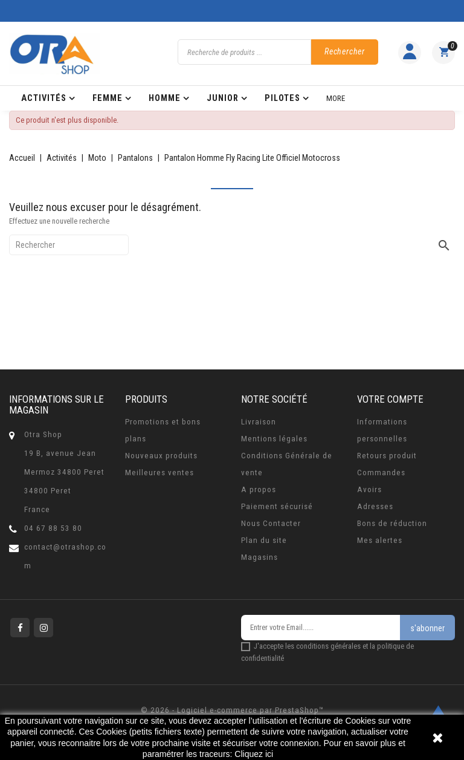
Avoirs (369, 489)
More (335, 98)
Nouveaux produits (161, 455)
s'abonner (427, 628)
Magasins (259, 557)
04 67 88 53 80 (53, 528)
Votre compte (390, 399)
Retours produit (387, 455)
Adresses (375, 506)
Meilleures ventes (159, 472)
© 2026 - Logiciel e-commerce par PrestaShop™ (232, 710)
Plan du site (264, 540)
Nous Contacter (271, 523)
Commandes (381, 472)
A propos (258, 489)
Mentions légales (274, 438)
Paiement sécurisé (277, 506)
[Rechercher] (69, 245)
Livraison (258, 421)
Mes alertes (379, 540)
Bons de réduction (392, 523)
